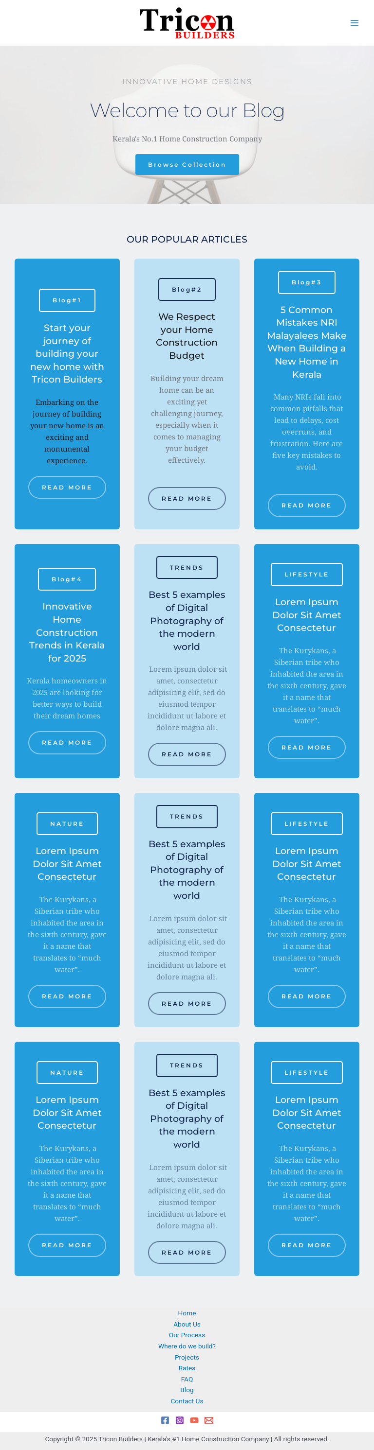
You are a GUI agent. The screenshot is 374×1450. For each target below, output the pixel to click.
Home (187, 1313)
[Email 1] (209, 1420)
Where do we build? (187, 1346)
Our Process (187, 1335)
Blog (186, 1390)
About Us (187, 1324)
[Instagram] (179, 1420)
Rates (187, 1368)
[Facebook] (165, 1420)
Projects (187, 1357)
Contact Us (186, 1401)
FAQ (187, 1379)
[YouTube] (194, 1420)
